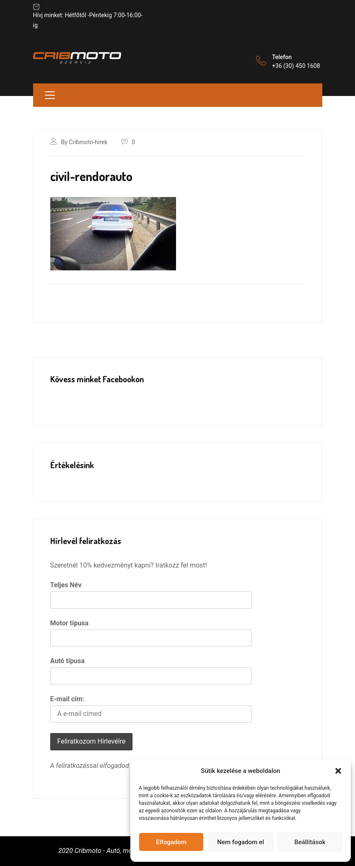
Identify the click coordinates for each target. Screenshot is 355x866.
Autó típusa (67, 661)
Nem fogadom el (240, 842)
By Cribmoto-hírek (84, 142)
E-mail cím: (67, 699)
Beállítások (309, 842)
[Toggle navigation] (50, 95)
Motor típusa (69, 623)
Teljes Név (66, 585)
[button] (338, 771)
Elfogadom (171, 842)
